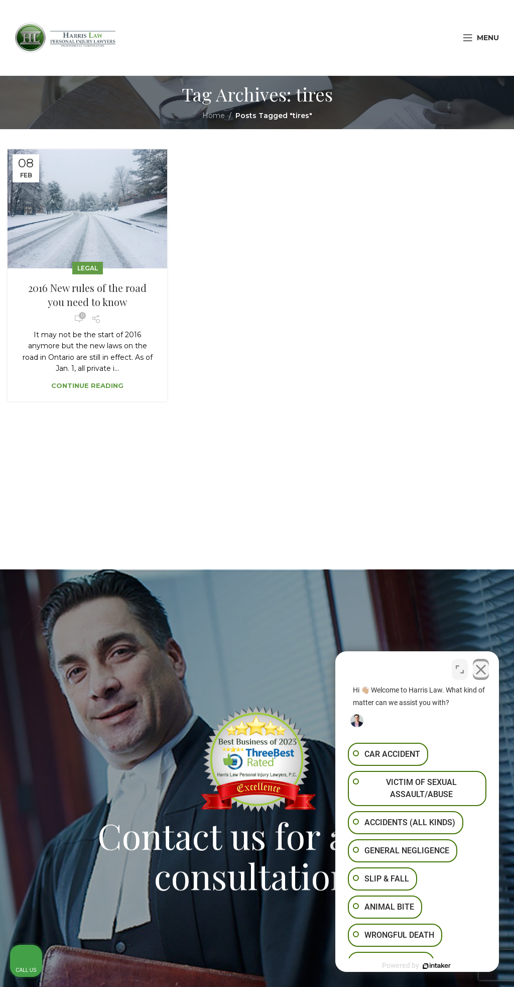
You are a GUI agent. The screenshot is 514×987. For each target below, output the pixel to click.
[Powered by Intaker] (429, 966)
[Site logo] (65, 37)
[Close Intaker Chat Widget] (481, 668)
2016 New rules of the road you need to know (87, 295)
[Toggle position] (460, 668)
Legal (87, 268)
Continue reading (87, 385)
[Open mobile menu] (481, 38)
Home (213, 115)
